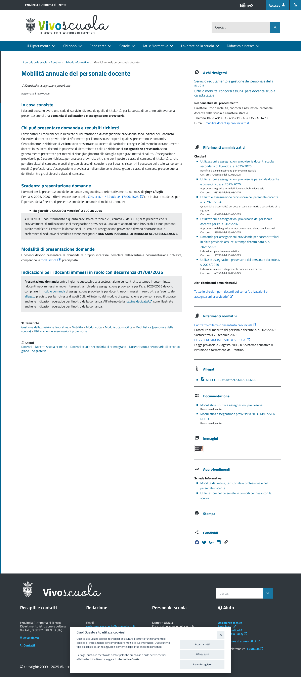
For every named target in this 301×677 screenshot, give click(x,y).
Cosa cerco (98, 46)
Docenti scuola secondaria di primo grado (98, 346)
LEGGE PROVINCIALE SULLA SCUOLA (222, 339)
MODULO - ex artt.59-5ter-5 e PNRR (228, 380)
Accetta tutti (202, 644)
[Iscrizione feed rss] (295, 5)
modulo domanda (53, 291)
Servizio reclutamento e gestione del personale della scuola (233, 83)
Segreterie (39, 350)
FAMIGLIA (255, 649)
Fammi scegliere (202, 664)
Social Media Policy (232, 633)
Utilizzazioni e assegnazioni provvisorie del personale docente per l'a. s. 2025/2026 (236, 221)
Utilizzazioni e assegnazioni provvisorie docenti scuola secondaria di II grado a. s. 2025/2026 (237, 164)
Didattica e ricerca (241, 46)
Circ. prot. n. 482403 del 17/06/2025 (116, 196)
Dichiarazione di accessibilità (239, 641)
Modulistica (94, 327)
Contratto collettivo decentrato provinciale (225, 325)
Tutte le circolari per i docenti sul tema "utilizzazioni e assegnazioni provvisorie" (230, 294)
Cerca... (220, 27)
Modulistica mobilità (119, 327)
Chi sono (70, 46)
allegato (30, 296)
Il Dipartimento (38, 46)
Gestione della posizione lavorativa (45, 327)
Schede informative (77, 62)
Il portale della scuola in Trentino (41, 62)
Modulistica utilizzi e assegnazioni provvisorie (231, 405)
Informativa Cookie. (128, 659)
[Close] (220, 634)
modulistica (51, 260)
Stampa (209, 513)
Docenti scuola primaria (51, 346)
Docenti (27, 346)
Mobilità (78, 327)
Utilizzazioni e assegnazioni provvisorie (60, 331)
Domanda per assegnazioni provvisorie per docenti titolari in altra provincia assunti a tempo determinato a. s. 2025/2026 (239, 241)
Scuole (124, 46)
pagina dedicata (139, 301)
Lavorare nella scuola (197, 46)
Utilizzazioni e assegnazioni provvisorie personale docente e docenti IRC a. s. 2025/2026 (239, 182)
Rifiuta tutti (202, 654)
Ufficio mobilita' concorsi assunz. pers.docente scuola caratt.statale (234, 93)
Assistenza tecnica (230, 622)
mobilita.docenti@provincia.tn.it (227, 123)
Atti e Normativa (155, 46)
